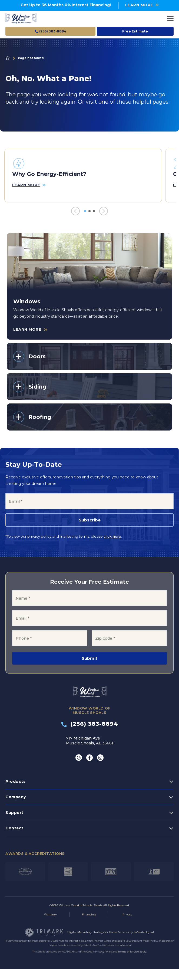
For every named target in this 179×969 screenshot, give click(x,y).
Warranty (50, 914)
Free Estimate (135, 31)
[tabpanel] (83, 175)
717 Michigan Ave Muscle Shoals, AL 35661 (89, 740)
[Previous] (75, 211)
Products (15, 781)
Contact (14, 828)
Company (15, 796)
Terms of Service (128, 951)
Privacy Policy (103, 951)
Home (7, 58)
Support (14, 812)
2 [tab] (89, 211)
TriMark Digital (144, 932)
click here (112, 536)
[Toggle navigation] (170, 18)
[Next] (103, 211)
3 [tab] (94, 211)
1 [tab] (85, 211)
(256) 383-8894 (89, 724)
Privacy (127, 914)
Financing (89, 914)
